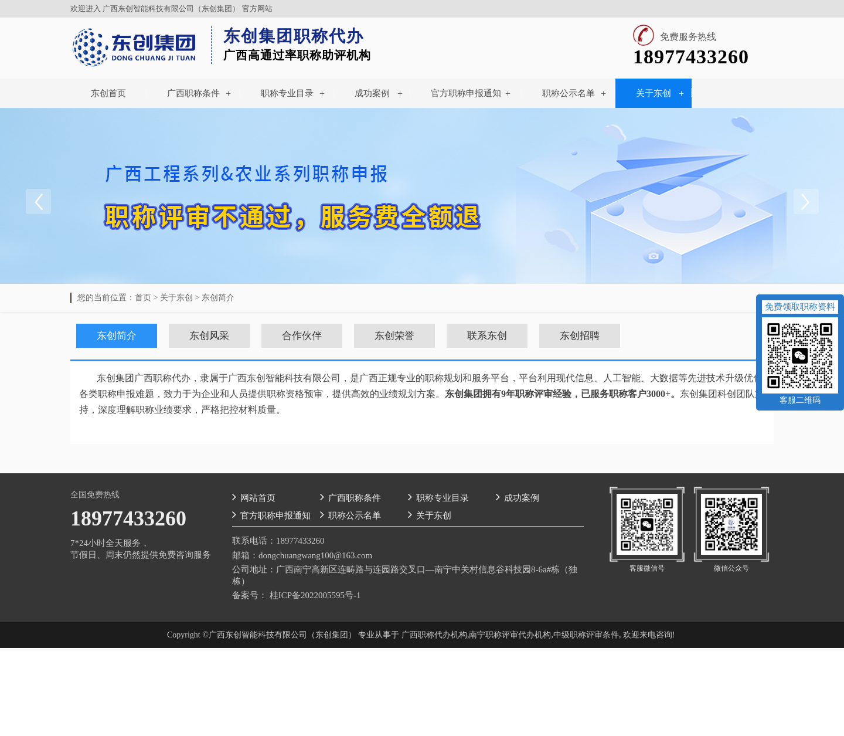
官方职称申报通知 (466, 93)
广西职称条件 (193, 93)
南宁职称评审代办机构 (510, 634)
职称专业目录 (287, 93)
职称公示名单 (568, 93)
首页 (143, 297)
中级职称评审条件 (586, 634)
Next (806, 201)
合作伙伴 (302, 335)
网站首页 (253, 497)
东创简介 (218, 297)
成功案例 (372, 93)
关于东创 (653, 93)
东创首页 (108, 93)
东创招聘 (580, 335)
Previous (38, 201)
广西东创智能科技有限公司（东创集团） (171, 8)
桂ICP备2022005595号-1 (315, 595)
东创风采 (209, 335)
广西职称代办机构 (434, 634)
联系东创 (487, 335)
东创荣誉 (394, 335)
